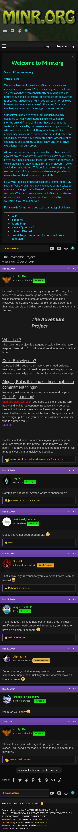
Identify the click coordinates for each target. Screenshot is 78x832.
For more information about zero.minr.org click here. (37, 207)
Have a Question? (22, 227)
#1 (74, 268)
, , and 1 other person (37, 459)
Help (36, 803)
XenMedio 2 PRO (10, 819)
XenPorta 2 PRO (9, 825)
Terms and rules (10, 803)
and (25, 500)
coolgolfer (10, 261)
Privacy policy (26, 803)
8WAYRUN (43, 819)
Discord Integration (11, 822)
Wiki (14, 215)
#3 (74, 511)
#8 (74, 721)
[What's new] (73, 46)
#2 (74, 470)
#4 (74, 553)
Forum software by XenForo (29, 810)
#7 (74, 688)
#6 (74, 648)
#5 (74, 599)
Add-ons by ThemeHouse (15, 828)
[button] (4, 46)
